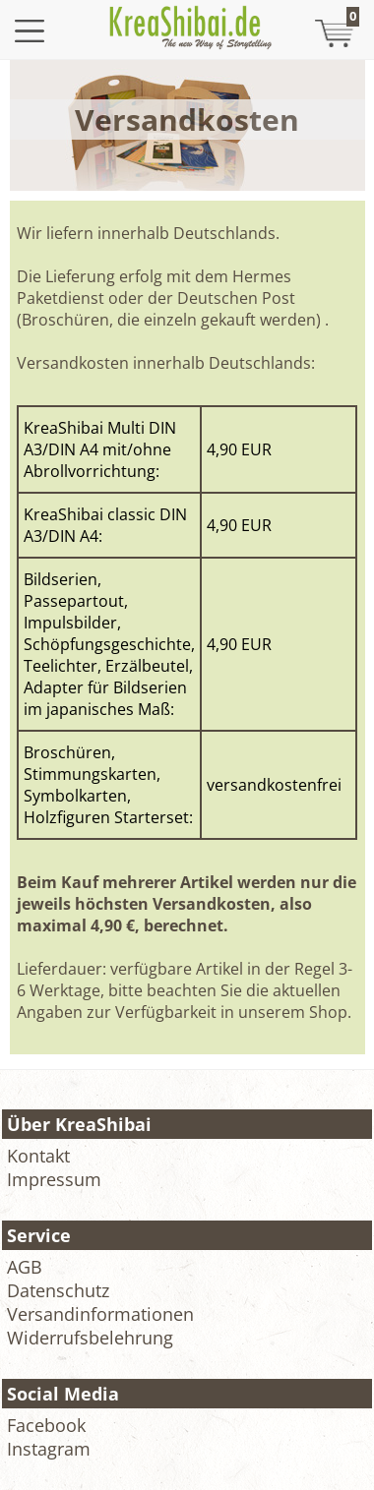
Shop (328, 1012)
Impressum (54, 1179)
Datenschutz (58, 1290)
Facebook (46, 1425)
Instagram (49, 1448)
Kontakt (38, 1155)
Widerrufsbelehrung (90, 1337)
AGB (24, 1267)
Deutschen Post (236, 298)
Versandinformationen (100, 1314)
